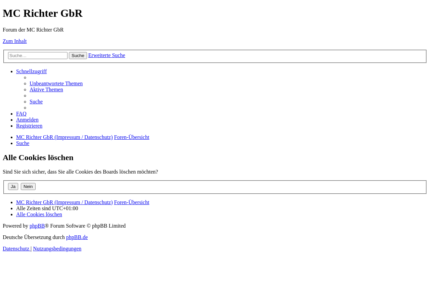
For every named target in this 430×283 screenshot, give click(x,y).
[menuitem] (56, 83)
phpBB (37, 226)
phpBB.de (77, 237)
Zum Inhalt (15, 41)
